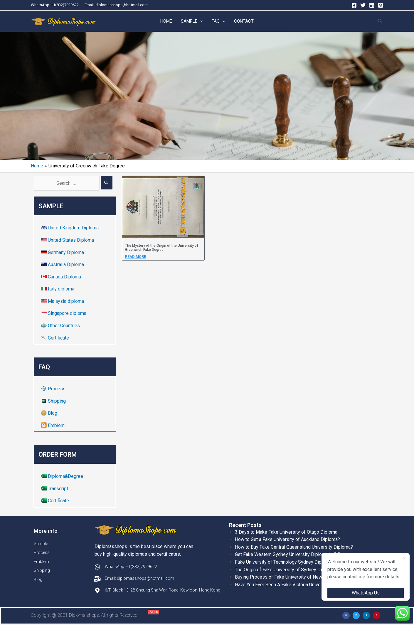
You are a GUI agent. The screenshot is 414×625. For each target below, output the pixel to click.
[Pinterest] (380, 5)
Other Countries (61, 326)
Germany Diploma (63, 252)
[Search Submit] (106, 182)
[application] (200, 21)
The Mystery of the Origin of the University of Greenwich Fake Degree (161, 248)
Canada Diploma (61, 277)
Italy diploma (58, 289)
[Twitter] (363, 5)
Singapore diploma (64, 313)
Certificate (55, 338)
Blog (49, 413)
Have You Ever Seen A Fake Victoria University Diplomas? (294, 584)
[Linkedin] (371, 5)
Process (53, 389)
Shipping (54, 401)
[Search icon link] (380, 21)
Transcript (55, 489)
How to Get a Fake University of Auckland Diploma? (287, 539)
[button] (346, 615)
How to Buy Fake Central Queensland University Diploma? (294, 547)
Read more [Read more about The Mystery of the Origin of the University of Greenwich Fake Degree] (135, 256)
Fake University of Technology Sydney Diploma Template (293, 562)
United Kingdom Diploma (70, 228)
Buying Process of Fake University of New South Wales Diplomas (302, 577)
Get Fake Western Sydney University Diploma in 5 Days (291, 554)
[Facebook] (354, 5)
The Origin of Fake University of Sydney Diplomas (286, 569)
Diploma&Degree (62, 476)
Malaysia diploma (63, 301)
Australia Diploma (63, 265)
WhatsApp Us (366, 593)
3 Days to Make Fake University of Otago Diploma (286, 532)
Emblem (53, 426)
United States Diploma (68, 240)
